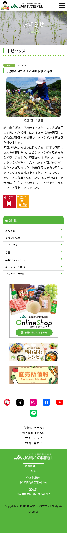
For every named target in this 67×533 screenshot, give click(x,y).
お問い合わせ (33, 443)
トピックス (11, 245)
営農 (7, 252)
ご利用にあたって (33, 427)
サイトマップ (33, 438)
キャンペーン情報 (15, 267)
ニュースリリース (15, 259)
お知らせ (10, 230)
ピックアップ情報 (15, 274)
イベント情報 (12, 238)
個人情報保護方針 (33, 433)
